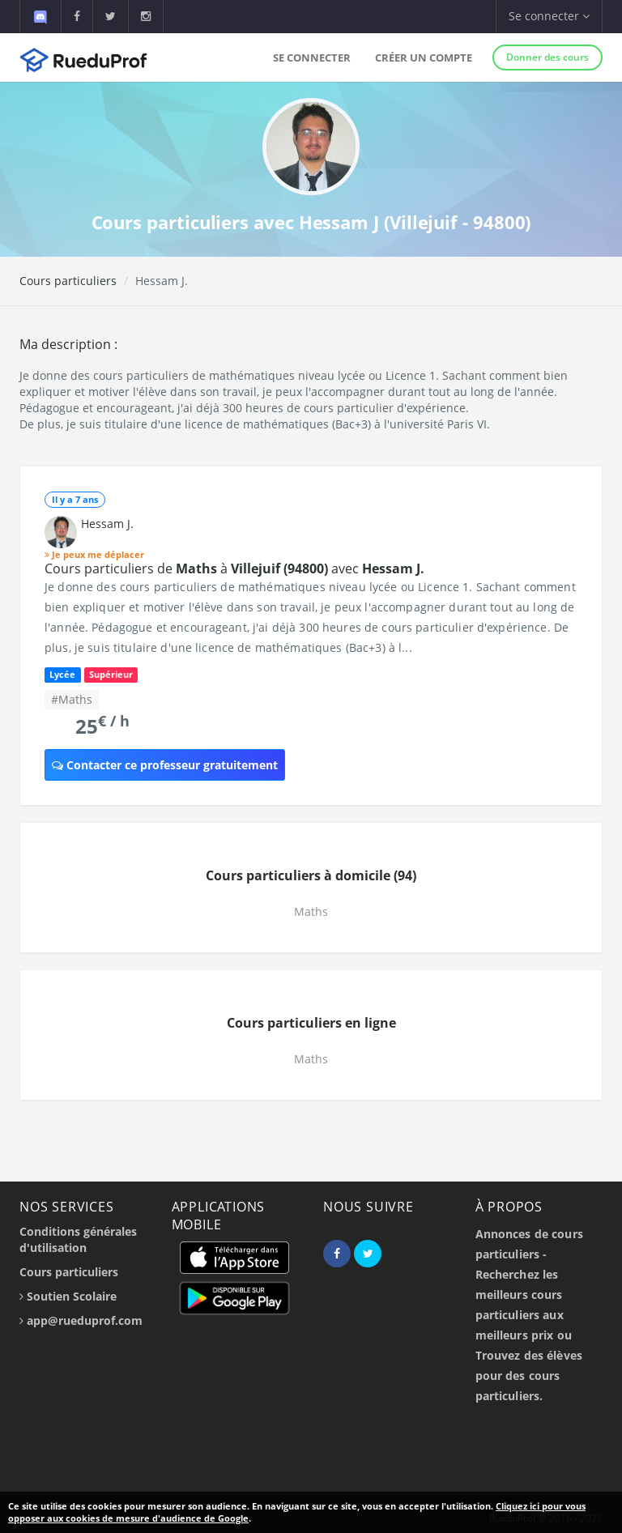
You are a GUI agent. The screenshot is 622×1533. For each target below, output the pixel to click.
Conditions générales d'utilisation (78, 1239)
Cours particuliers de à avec (234, 568)
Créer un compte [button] (423, 57)
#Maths (71, 699)
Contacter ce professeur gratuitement (165, 765)
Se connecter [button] (549, 15)
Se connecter (312, 57)
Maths (311, 911)
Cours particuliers (68, 280)
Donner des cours (547, 57)
